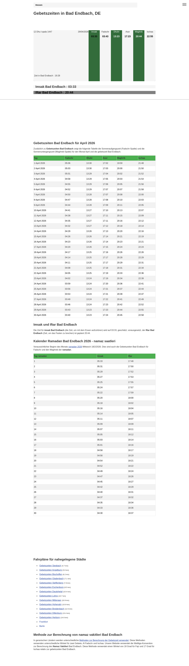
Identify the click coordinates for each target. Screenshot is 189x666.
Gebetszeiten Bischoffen (50, 574)
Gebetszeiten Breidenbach (51, 609)
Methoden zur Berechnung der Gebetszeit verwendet (104, 640)
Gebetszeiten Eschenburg (51, 587)
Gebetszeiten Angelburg (50, 570)
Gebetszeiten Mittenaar (50, 600)
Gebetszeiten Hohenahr (50, 604)
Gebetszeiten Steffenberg (51, 583)
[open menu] (184, 4)
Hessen (38, 5)
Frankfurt (43, 622)
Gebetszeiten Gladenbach (51, 579)
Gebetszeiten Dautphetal (50, 591)
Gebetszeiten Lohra (48, 596)
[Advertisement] (61, 55)
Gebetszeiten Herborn (49, 617)
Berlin (42, 626)
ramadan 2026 (75, 346)
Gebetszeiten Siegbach (50, 566)
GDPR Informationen (43, 662)
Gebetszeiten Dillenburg (50, 613)
